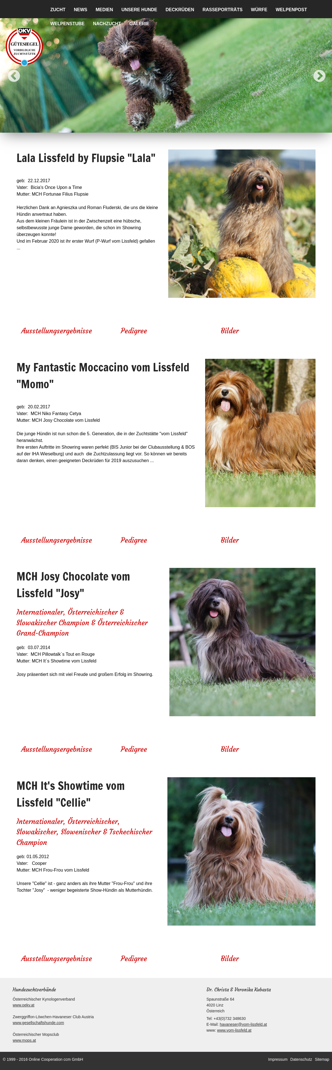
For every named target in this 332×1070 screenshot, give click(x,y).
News (80, 9)
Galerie (139, 23)
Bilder (230, 331)
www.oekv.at (23, 1005)
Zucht (57, 9)
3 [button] (153, 127)
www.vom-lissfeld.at (234, 1030)
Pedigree (134, 331)
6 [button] (178, 127)
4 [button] (162, 127)
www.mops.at (24, 1040)
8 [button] (195, 127)
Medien (104, 9)
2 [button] (145, 127)
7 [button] (187, 127)
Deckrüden (179, 9)
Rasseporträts (223, 9)
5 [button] (170, 127)
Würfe (259, 9)
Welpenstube (67, 23)
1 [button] (136, 127)
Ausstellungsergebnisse (56, 331)
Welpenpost (291, 9)
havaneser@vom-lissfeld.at (243, 1024)
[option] (166, 72)
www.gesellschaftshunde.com (38, 1022)
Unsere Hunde (139, 9)
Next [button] (315, 72)
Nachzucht (107, 23)
